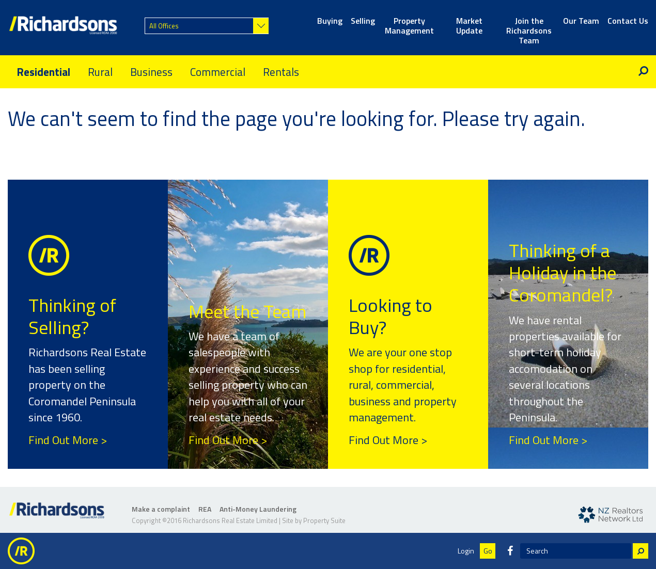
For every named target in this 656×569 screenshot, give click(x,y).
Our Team (581, 21)
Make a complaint (161, 508)
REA (204, 508)
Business (151, 72)
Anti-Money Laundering (258, 508)
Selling (363, 21)
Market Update (469, 26)
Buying (329, 21)
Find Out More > (67, 440)
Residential (43, 72)
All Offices (164, 26)
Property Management (409, 26)
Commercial (217, 72)
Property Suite (324, 520)
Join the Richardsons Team (529, 26)
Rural (100, 72)
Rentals (281, 72)
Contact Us (627, 21)
